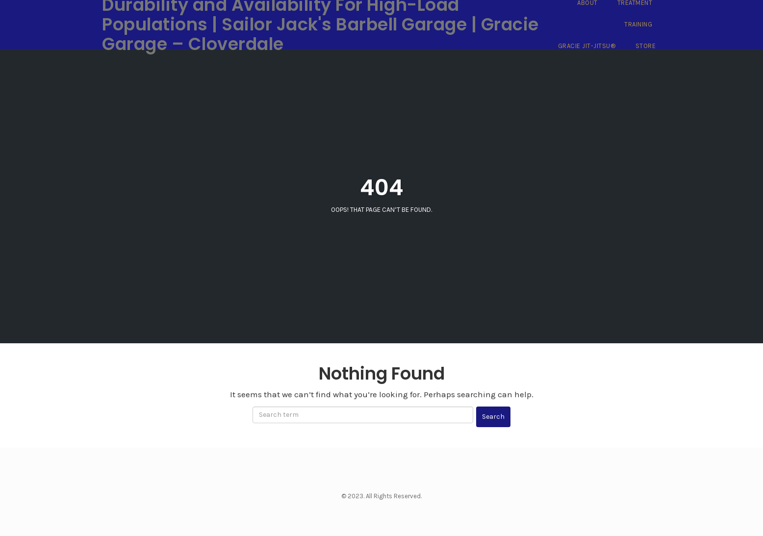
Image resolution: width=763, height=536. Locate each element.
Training (638, 24)
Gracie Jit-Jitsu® (587, 46)
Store (646, 46)
